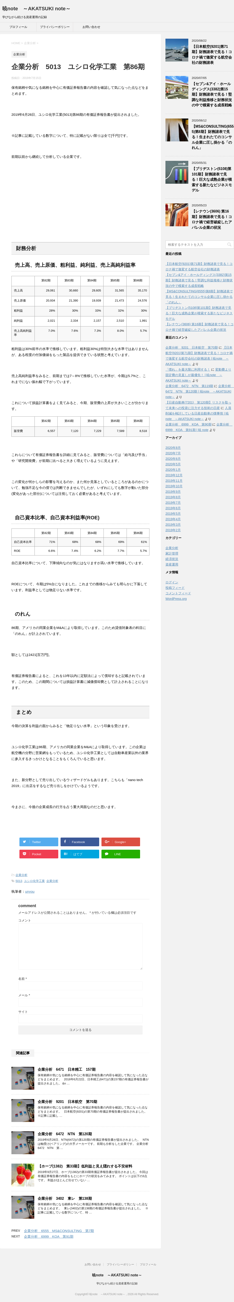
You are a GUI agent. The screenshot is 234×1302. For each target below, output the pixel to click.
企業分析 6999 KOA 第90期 (188, 424)
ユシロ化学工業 (34, 881)
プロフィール (18, 27)
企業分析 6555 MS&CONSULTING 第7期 (59, 1231)
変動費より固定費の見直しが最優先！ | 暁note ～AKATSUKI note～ (198, 375)
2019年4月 (173, 519)
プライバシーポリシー (55, 27)
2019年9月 (173, 491)
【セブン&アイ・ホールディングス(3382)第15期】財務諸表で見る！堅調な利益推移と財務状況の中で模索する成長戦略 (212, 94)
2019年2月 (173, 530)
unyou (30, 891)
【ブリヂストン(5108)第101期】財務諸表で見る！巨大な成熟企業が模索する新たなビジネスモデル (212, 179)
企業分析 (21, 875)
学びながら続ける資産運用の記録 (117, 1283)
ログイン (171, 582)
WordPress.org (176, 599)
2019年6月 (173, 508)
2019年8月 (173, 497)
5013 (19, 881)
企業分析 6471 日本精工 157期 (67, 1069)
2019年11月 (174, 481)
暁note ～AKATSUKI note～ (36, 8)
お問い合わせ (91, 27)
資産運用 (171, 564)
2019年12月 (174, 475)
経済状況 (171, 559)
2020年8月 (173, 448)
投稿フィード (175, 588)
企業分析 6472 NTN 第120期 (65, 1134)
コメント (24, 920)
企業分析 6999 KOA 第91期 (48, 1236)
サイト (23, 1012)
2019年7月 (173, 502)
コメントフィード (178, 593)
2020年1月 (173, 470)
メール (24, 995)
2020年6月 (173, 459)
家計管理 (171, 553)
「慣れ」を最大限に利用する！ (187, 369)
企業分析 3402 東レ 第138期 (65, 1198)
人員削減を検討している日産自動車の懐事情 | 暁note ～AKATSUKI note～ (198, 413)
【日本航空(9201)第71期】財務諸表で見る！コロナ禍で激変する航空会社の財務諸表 (212, 55)
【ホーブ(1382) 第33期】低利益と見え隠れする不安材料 (85, 1166)
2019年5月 (173, 513)
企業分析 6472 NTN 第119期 (189, 386)
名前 (22, 979)
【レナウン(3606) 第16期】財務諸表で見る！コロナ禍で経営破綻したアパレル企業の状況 (212, 219)
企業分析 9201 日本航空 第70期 (67, 1102)
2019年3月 (173, 524)
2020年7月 (173, 453)
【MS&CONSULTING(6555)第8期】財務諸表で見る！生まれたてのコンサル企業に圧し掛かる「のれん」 (213, 137)
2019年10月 (174, 486)
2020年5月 (173, 464)
